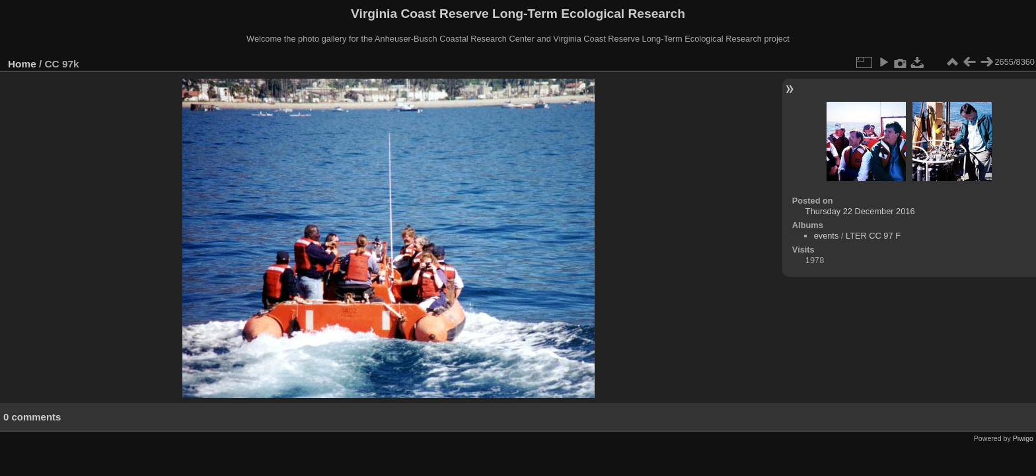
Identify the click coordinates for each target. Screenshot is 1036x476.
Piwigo (1023, 438)
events (826, 236)
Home (22, 63)
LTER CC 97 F (873, 236)
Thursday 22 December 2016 (860, 211)
